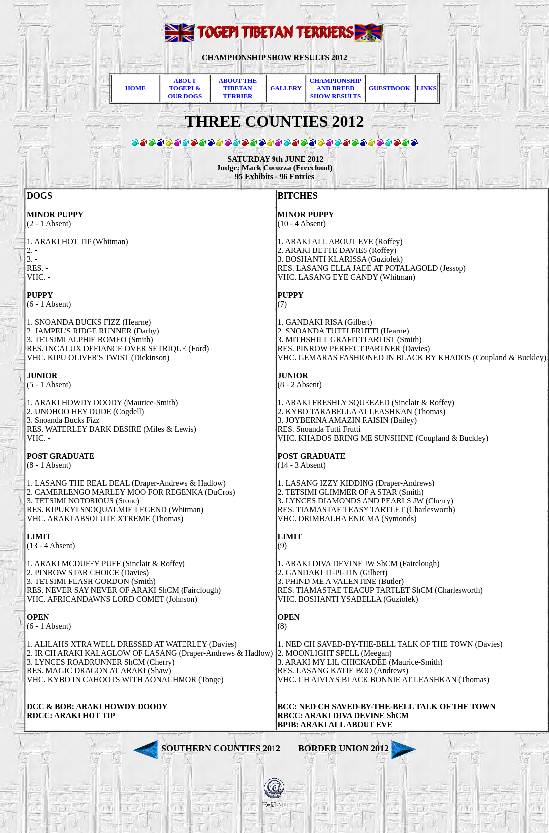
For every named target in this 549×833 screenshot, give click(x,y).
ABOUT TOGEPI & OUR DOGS (185, 88)
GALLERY (286, 88)
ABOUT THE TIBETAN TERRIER (238, 88)
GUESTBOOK (389, 88)
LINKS (426, 88)
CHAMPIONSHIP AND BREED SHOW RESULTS (336, 88)
